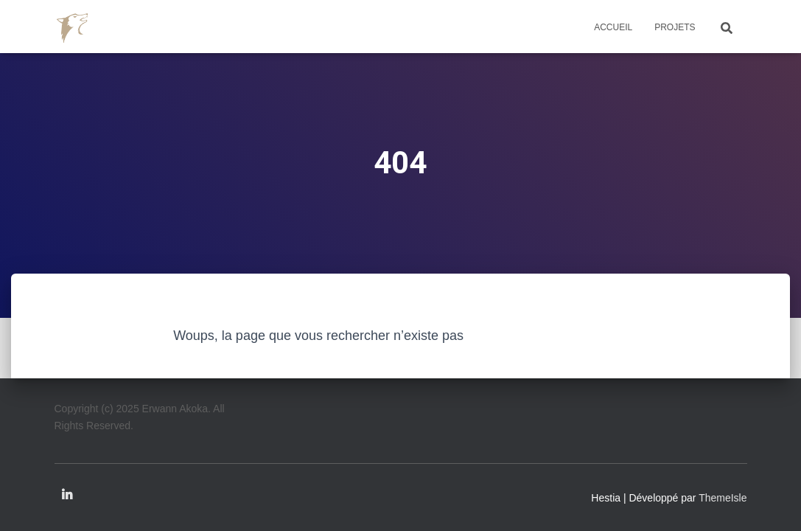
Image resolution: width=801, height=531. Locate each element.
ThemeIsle (722, 498)
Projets (674, 27)
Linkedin (67, 496)
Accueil (613, 27)
